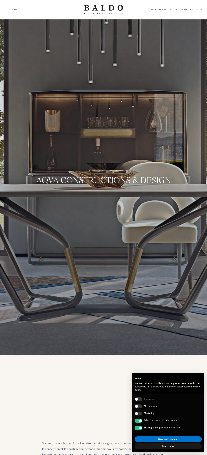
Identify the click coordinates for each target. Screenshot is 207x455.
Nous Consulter (181, 9)
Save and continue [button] (168, 439)
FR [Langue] (199, 9)
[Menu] (12, 10)
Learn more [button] (168, 446)
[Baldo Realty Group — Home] (103, 9)
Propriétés (159, 9)
